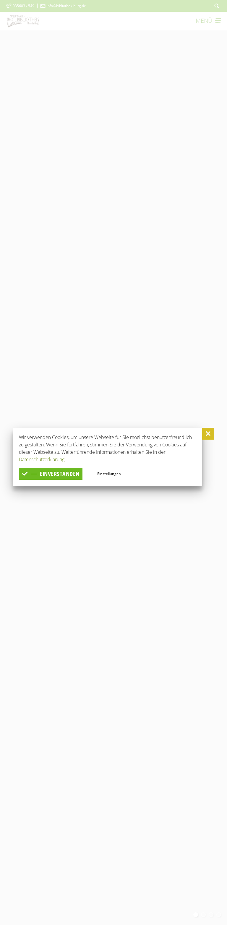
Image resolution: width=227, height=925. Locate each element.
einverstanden (51, 474)
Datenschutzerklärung (41, 459)
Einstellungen (109, 473)
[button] (208, 434)
